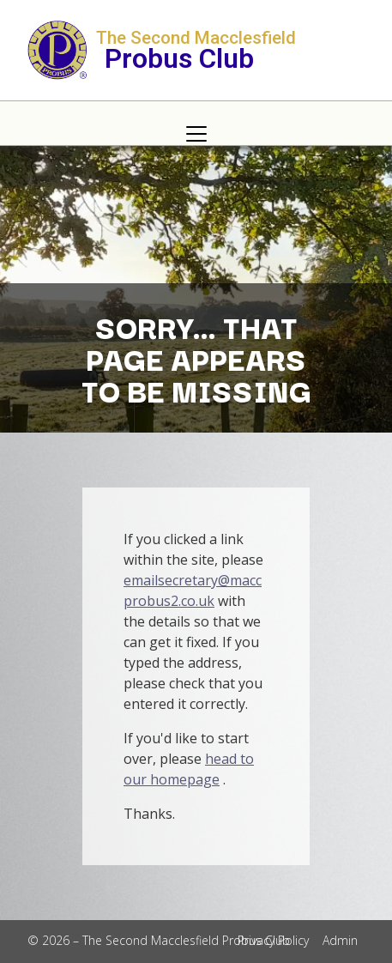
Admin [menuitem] (340, 940)
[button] (196, 133)
